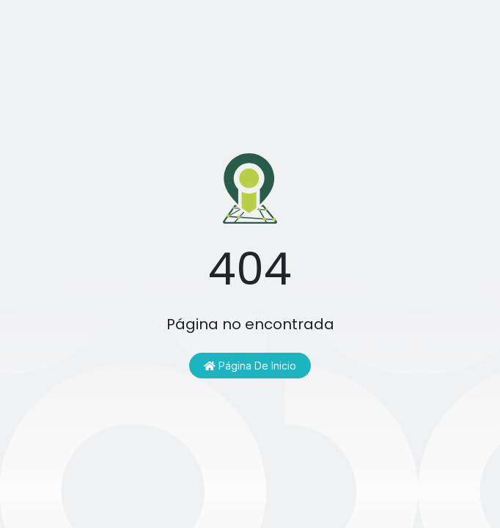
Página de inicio (250, 365)
